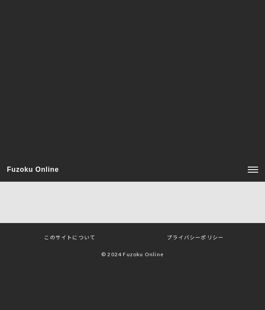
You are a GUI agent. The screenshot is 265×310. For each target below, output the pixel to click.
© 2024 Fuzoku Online (132, 257)
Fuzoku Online (33, 172)
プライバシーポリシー (195, 240)
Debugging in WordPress (34, 37)
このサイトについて (69, 240)
